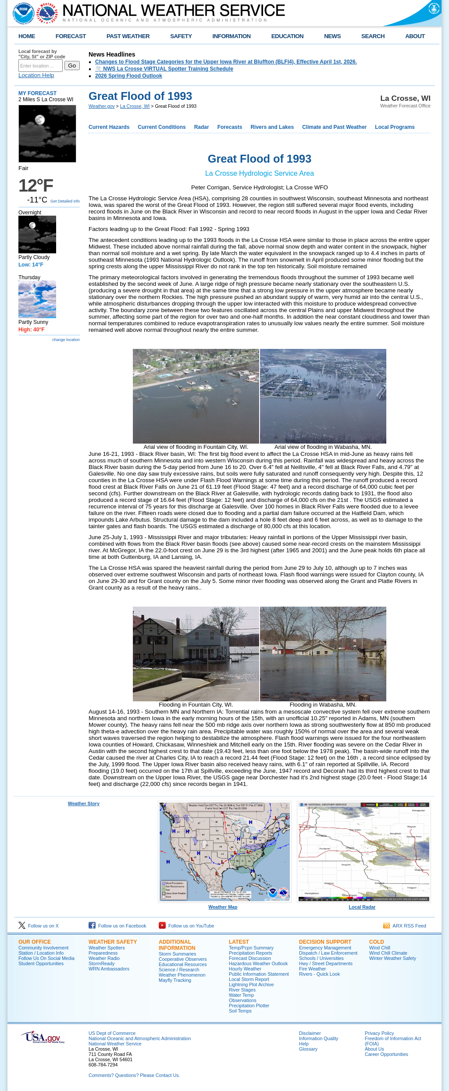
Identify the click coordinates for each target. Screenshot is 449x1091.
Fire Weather (312, 968)
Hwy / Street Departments (326, 963)
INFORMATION (232, 36)
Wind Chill (379, 947)
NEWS (332, 36)
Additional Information (177, 945)
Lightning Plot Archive (251, 984)
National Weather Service (115, 1043)
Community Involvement (43, 947)
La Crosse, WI (135, 106)
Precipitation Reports (250, 953)
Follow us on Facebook (117, 925)
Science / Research (179, 969)
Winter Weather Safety (392, 958)
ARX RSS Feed (404, 925)
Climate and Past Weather (334, 127)
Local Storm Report (249, 979)
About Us (374, 1049)
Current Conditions (161, 127)
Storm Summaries (177, 953)
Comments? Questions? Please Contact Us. (134, 1075)
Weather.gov (102, 106)
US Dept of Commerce (112, 1033)
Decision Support (325, 942)
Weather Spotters (107, 947)
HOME (26, 36)
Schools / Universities (321, 958)
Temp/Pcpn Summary (251, 947)
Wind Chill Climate (388, 953)
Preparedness (103, 953)
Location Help (36, 75)
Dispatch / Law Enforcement (328, 953)
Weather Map (225, 905)
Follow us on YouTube (186, 925)
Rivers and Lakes (272, 127)
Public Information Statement (259, 974)
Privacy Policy (379, 1033)
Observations (243, 1000)
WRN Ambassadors (109, 968)
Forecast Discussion (250, 958)
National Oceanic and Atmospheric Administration (140, 1038)
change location (66, 340)
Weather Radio (104, 958)
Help (304, 1043)
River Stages (242, 989)
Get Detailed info (65, 201)
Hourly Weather (245, 968)
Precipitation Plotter (249, 1005)
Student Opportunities (41, 963)
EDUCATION (287, 36)
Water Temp (241, 995)
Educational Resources (183, 964)
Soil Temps (240, 1010)
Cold (376, 942)
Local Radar (364, 905)
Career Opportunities (386, 1054)
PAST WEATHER (128, 36)
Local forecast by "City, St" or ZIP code (41, 54)
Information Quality (318, 1038)
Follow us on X (38, 925)
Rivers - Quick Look (319, 974)
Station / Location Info (41, 953)
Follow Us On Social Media (46, 958)
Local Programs (395, 127)
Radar (201, 127)
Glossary (308, 1049)
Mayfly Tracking (175, 980)
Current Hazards (109, 127)
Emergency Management (325, 947)
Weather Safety (113, 942)
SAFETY (181, 36)
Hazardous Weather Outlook (258, 963)
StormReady (101, 963)
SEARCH (373, 36)
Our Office (34, 942)
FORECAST (71, 36)
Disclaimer (310, 1033)
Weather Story (84, 803)
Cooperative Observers (183, 959)
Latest (239, 942)
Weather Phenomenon (182, 974)
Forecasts (229, 127)
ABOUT (415, 36)
